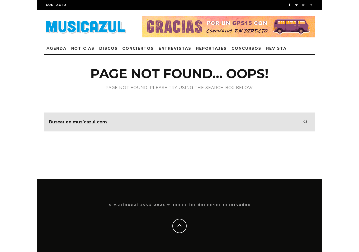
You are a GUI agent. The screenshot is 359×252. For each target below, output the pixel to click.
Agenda (56, 48)
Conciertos (138, 48)
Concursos (246, 48)
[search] (305, 121)
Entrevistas (175, 48)
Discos (108, 48)
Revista (276, 48)
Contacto (56, 5)
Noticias (82, 48)
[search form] (179, 121)
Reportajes (211, 48)
